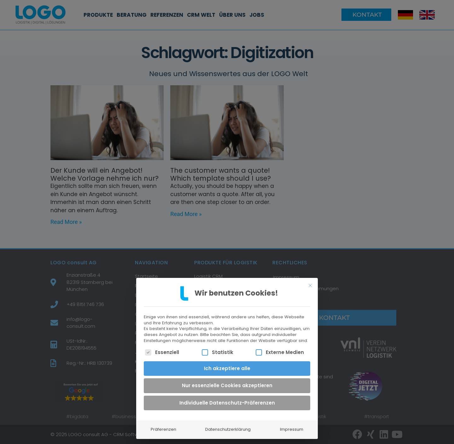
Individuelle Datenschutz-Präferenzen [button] (227, 400)
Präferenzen (163, 427)
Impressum (291, 427)
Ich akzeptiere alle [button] (227, 365)
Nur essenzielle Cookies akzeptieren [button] (227, 383)
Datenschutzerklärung (228, 427)
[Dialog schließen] (310, 283)
